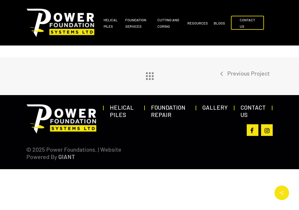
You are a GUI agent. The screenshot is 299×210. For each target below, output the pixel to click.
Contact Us (253, 111)
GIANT (66, 156)
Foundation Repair (168, 111)
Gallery (215, 107)
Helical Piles (122, 111)
